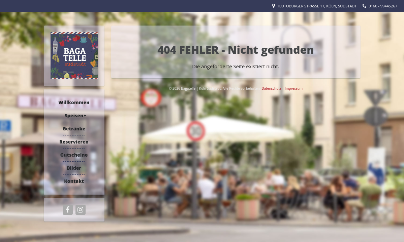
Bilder (74, 168)
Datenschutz (271, 88)
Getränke (73, 128)
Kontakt (74, 181)
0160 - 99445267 (383, 5)
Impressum (294, 88)
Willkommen (73, 102)
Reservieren (74, 141)
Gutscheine (74, 155)
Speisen (74, 115)
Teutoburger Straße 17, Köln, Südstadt (317, 5)
